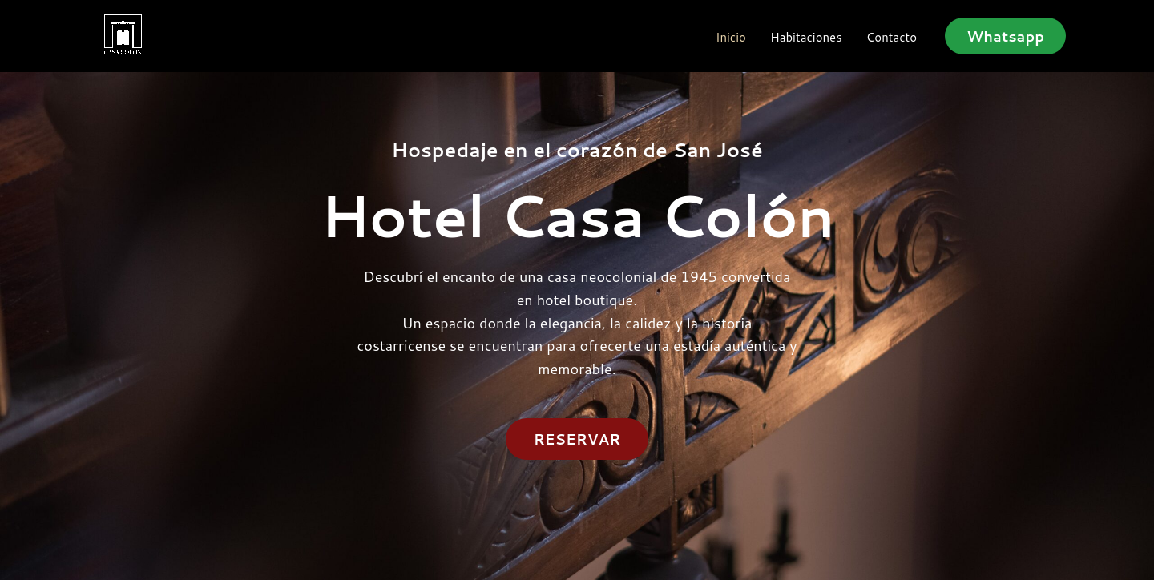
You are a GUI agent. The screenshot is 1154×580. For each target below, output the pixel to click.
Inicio (731, 38)
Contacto (892, 38)
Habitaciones (806, 38)
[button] (1005, 36)
